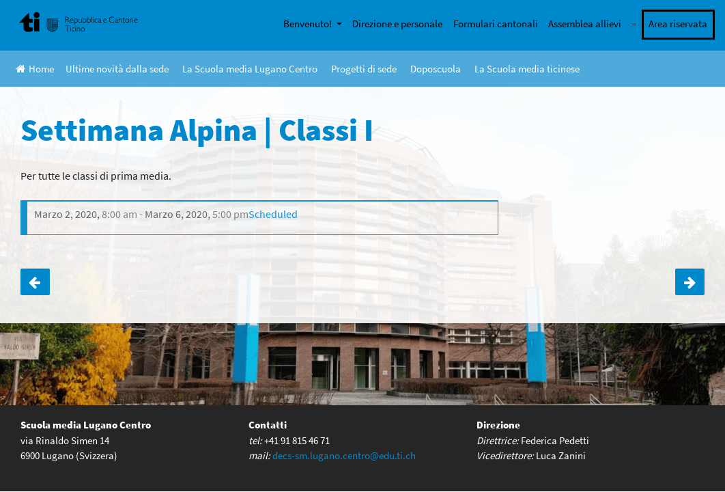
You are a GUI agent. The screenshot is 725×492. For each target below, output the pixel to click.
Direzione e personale (397, 23)
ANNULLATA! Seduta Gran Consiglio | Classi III (690, 282)
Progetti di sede (364, 68)
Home (35, 68)
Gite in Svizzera (35, 282)
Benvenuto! (308, 23)
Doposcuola (435, 68)
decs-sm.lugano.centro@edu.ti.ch (344, 454)
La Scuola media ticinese (527, 68)
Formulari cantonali (495, 23)
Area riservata (678, 23)
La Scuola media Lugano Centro (249, 68)
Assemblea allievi (584, 23)
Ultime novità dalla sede (117, 68)
